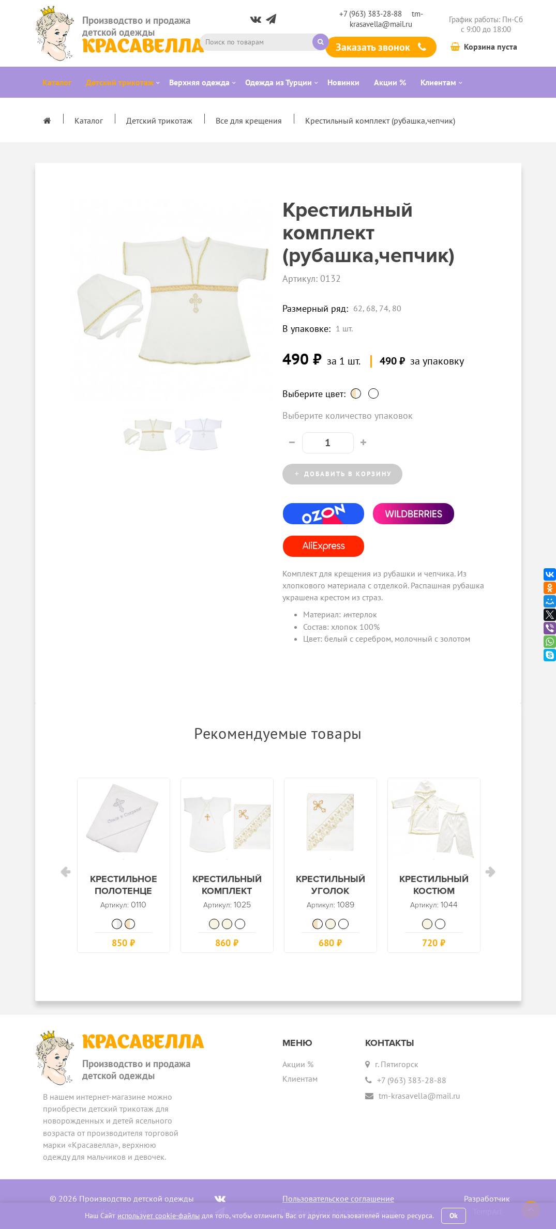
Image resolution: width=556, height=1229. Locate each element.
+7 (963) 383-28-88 (370, 14)
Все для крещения (249, 120)
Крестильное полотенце (123, 891)
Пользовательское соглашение (338, 1195)
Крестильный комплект (227, 891)
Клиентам (300, 1075)
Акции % (297, 1061)
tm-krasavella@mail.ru (386, 18)
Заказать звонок (381, 47)
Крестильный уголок (330, 891)
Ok (453, 1215)
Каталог (88, 120)
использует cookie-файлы (158, 1215)
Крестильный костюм (434, 891)
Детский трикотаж (159, 120)
